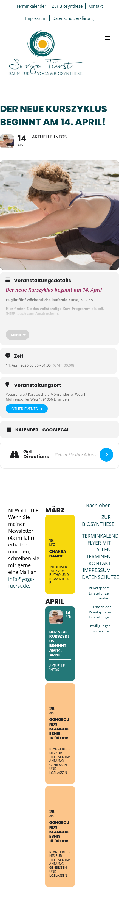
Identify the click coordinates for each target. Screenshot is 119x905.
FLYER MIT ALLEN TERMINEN (98, 549)
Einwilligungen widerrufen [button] (99, 628)
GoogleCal (55, 429)
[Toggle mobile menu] (108, 38)
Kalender (26, 429)
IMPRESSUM (97, 570)
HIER (11, 313)
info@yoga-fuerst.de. (21, 582)
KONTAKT (100, 563)
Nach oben (98, 505)
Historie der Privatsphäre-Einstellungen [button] (100, 612)
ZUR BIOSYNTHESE (98, 520)
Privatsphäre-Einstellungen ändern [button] (100, 593)
